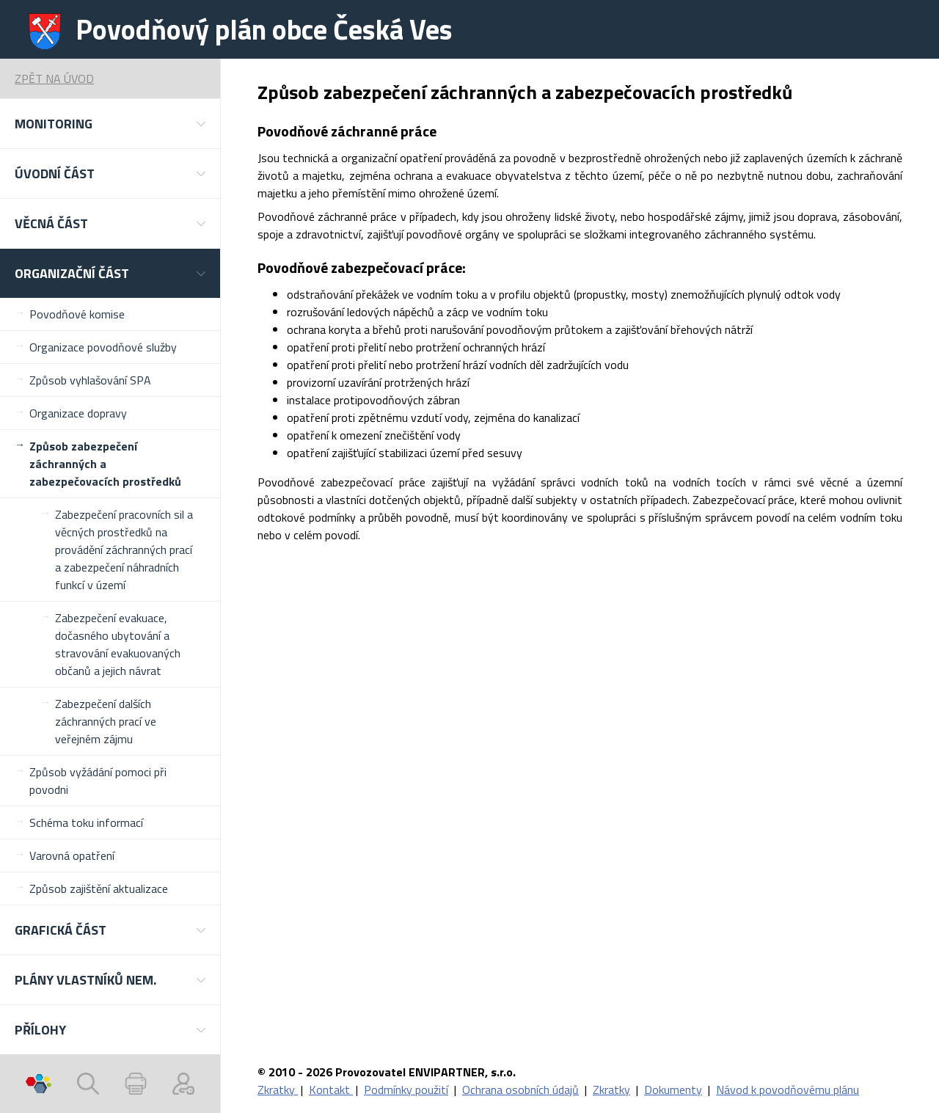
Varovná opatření (71, 855)
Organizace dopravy (78, 413)
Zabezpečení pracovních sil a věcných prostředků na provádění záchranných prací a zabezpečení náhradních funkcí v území (124, 550)
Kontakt (331, 1089)
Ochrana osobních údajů (520, 1089)
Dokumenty (673, 1089)
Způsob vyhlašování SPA (90, 380)
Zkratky (277, 1089)
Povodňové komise (77, 314)
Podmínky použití (406, 1089)
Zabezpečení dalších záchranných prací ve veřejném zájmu (105, 721)
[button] (110, 123)
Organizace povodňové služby (103, 347)
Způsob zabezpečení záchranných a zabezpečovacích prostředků (105, 463)
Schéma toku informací (86, 822)
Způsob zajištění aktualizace (98, 888)
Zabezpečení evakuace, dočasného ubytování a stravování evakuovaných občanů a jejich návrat (117, 644)
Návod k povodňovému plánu (787, 1089)
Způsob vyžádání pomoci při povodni (98, 780)
